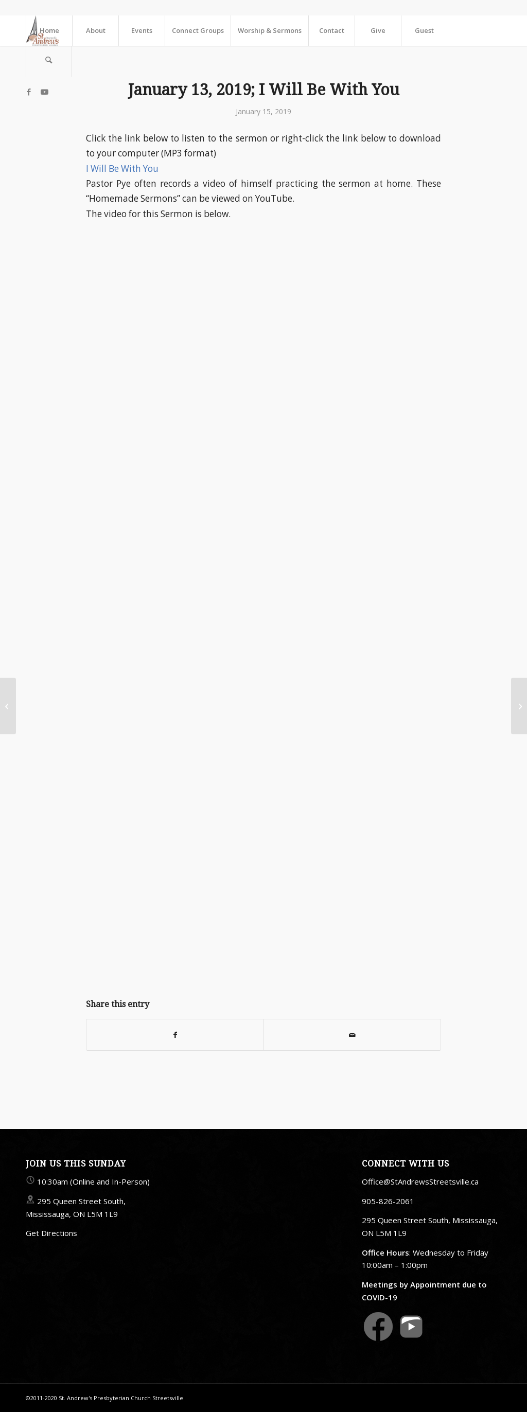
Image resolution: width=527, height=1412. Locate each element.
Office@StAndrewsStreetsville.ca (420, 1181)
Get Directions (51, 1233)
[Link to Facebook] (29, 91)
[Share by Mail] (352, 1034)
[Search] (49, 61)
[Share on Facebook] (175, 1034)
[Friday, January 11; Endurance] (8, 706)
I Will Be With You (122, 168)
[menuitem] (49, 30)
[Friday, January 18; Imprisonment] (519, 706)
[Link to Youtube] (44, 91)
